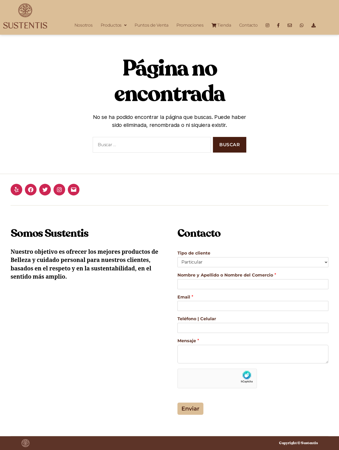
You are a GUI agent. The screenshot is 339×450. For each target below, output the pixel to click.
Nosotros (83, 24)
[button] (114, 24)
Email (185, 297)
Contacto (248, 24)
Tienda (221, 24)
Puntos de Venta (151, 24)
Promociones (190, 24)
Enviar (190, 408)
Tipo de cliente (193, 253)
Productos (114, 24)
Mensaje (188, 340)
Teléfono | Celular (196, 318)
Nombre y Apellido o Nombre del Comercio (226, 275)
